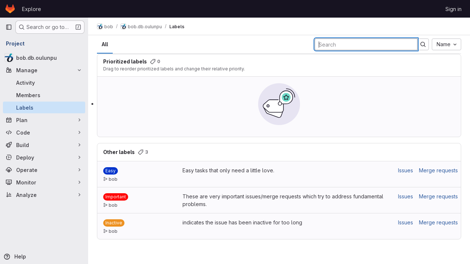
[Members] (44, 95)
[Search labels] (366, 44)
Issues (405, 170)
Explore (31, 9)
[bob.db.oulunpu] (44, 57)
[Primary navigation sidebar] (9, 27)
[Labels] (44, 107)
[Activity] (44, 82)
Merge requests (438, 170)
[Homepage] (10, 9)
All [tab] (105, 44)
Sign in (453, 9)
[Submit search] (423, 44)
